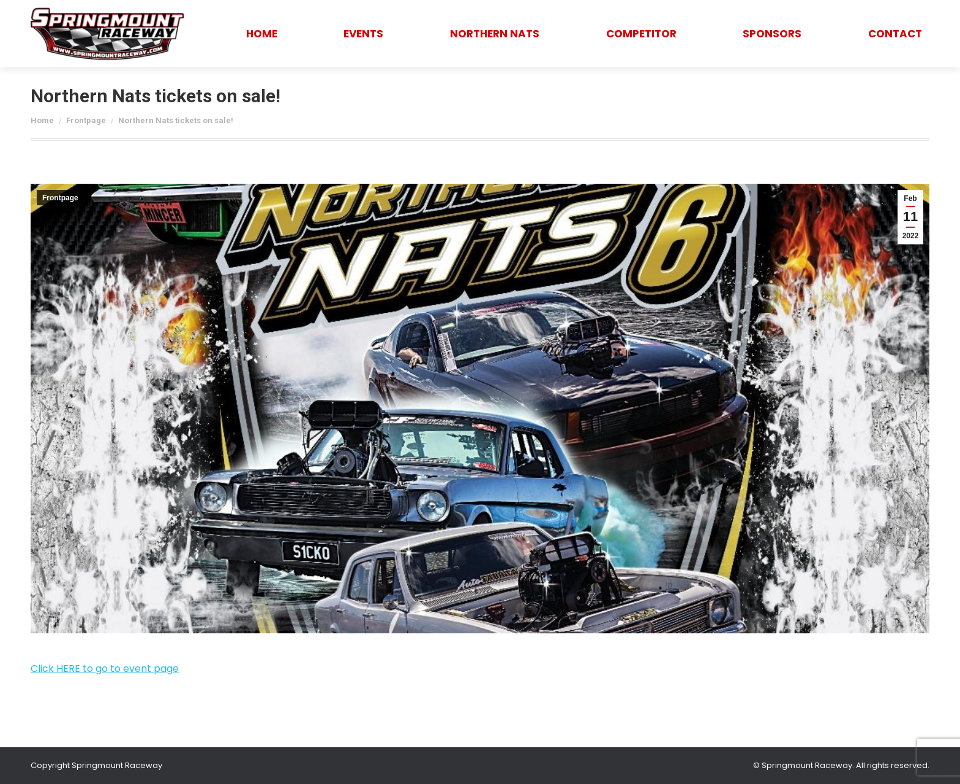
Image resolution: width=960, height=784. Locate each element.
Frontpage (60, 198)
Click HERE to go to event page (105, 669)
